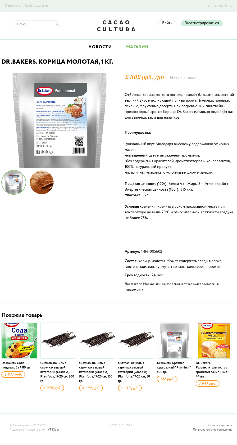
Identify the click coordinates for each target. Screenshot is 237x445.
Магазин (137, 47)
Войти (167, 23)
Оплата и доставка (220, 425)
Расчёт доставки (36, 5)
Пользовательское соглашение (212, 429)
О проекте (12, 5)
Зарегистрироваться (202, 23)
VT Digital (54, 429)
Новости (100, 47)
